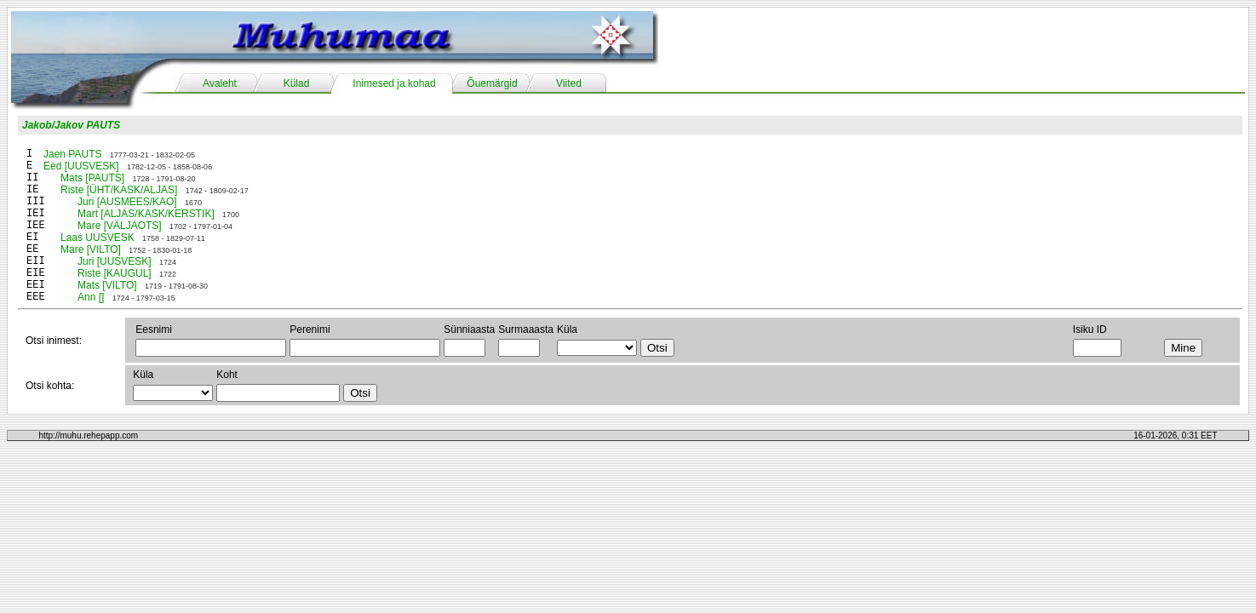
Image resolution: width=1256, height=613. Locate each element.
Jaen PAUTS (72, 154)
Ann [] (90, 297)
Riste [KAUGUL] (114, 273)
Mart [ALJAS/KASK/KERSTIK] (146, 214)
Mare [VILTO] (90, 249)
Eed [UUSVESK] (81, 166)
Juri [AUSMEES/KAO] (127, 202)
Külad (297, 83)
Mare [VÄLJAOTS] (119, 226)
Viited (569, 83)
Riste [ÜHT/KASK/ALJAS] (118, 190)
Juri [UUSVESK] (114, 261)
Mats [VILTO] (107, 285)
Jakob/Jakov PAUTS (71, 125)
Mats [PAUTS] (92, 178)
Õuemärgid (492, 83)
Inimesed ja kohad (394, 83)
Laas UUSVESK (97, 237)
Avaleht (220, 83)
